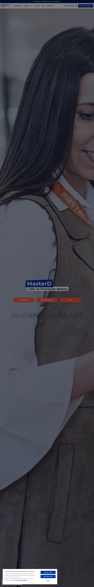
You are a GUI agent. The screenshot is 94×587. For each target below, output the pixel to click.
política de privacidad (20, 580)
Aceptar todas (48, 572)
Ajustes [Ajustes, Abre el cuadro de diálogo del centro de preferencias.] (48, 580)
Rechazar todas (48, 576)
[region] (30, 576)
